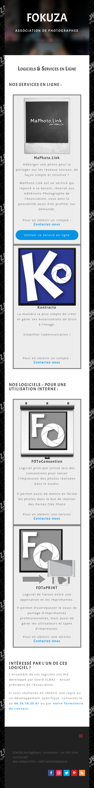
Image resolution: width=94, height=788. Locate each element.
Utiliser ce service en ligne (47, 235)
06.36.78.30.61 (27, 703)
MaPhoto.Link (47, 157)
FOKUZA (47, 17)
